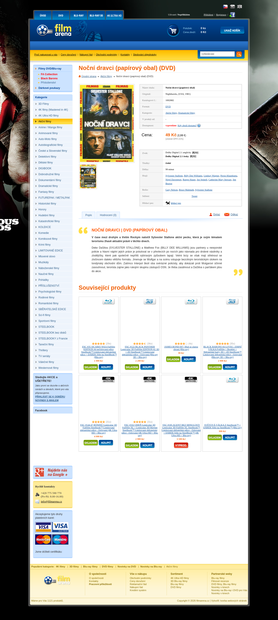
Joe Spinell (202, 179)
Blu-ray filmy (177, 584)
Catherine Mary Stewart (220, 179)
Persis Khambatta (228, 175)
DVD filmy (176, 587)
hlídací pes (176, 203)
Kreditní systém (138, 590)
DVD (168, 106)
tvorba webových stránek (233, 600)
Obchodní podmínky (106, 54)
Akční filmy (106, 76)
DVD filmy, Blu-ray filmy (223, 584)
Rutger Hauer (189, 179)
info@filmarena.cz (51, 501)
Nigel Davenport (173, 179)
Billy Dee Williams (193, 175)
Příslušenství (48, 82)
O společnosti (96, 578)
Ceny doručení (68, 54)
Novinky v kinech (220, 587)
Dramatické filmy (186, 112)
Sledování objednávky (145, 54)
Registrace (221, 14)
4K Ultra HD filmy (180, 578)
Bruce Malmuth (186, 189)
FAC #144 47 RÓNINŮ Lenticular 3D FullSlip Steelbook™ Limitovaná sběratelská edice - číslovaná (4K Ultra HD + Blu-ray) (98, 429)
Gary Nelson (171, 189)
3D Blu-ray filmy (179, 581)
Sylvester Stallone (174, 175)
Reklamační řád (138, 584)
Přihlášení (208, 14)
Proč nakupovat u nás (45, 54)
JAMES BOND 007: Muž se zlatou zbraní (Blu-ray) (181, 348)
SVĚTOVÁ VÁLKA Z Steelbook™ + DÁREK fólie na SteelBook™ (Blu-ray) (222, 426)
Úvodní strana (88, 76)
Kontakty (125, 54)
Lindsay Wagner (211, 175)
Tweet (194, 196)
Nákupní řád (86, 54)
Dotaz (216, 214)
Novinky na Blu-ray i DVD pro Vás (229, 590)
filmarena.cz (202, 600)
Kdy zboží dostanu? (187, 125)
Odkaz (234, 214)
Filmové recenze (220, 581)
